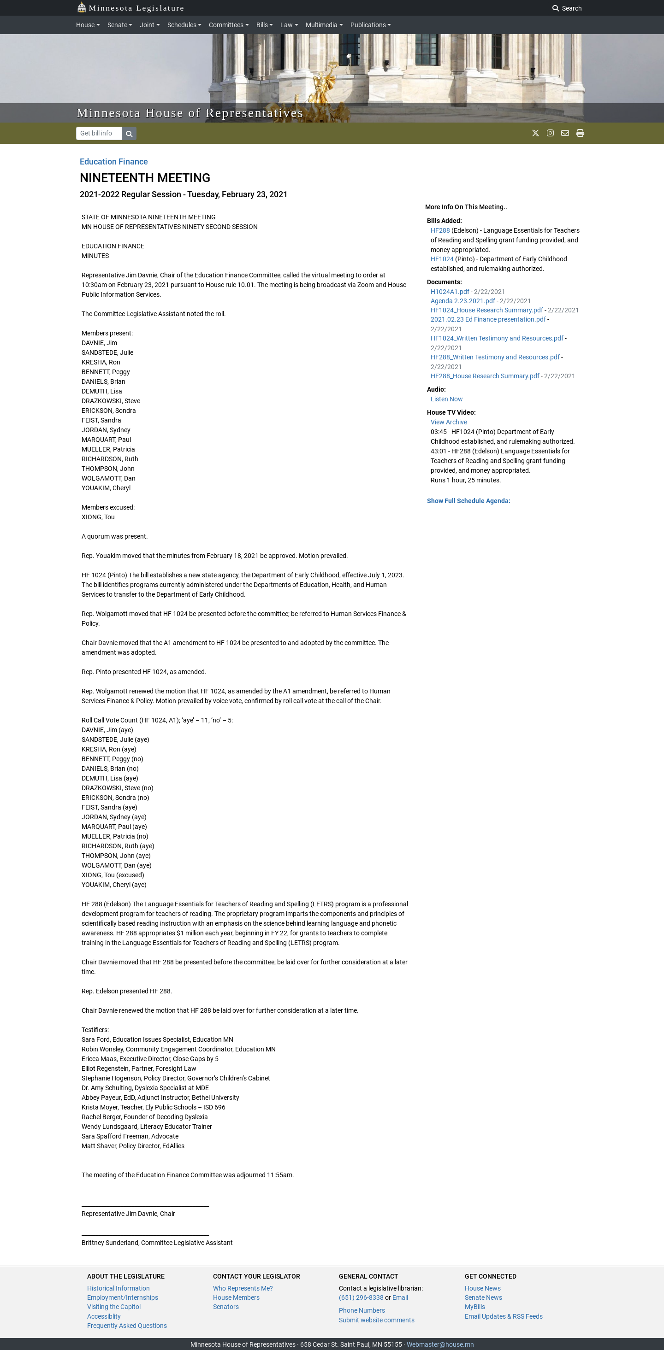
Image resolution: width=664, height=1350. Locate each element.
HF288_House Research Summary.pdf (486, 376)
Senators (226, 1306)
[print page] (580, 133)
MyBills (475, 1306)
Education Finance (114, 161)
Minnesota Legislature (131, 7)
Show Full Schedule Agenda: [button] (468, 501)
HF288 (441, 230)
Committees (226, 25)
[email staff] (565, 133)
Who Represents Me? (243, 1288)
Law (286, 25)
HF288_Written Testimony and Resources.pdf (496, 357)
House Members (236, 1297)
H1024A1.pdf (451, 291)
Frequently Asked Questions (127, 1325)
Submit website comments (377, 1320)
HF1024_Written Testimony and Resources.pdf (498, 338)
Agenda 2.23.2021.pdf (464, 301)
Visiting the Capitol (114, 1306)
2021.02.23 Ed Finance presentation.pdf (489, 319)
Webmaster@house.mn (440, 1344)
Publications (368, 25)
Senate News (483, 1297)
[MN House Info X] (535, 133)
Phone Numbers (362, 1310)
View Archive (449, 422)
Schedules (181, 25)
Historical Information (118, 1288)
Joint (147, 25)
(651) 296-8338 (361, 1297)
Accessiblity (104, 1316)
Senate (117, 25)
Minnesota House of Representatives (190, 113)
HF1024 (443, 259)
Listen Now (447, 399)
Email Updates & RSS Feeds (504, 1316)
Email (400, 1297)
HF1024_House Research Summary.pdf (488, 310)
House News (483, 1288)
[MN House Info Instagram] (550, 133)
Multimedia (322, 25)
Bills (262, 25)
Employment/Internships (122, 1297)
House (85, 25)
